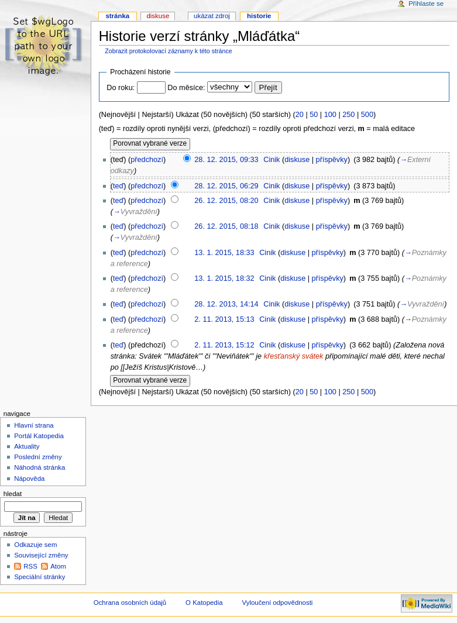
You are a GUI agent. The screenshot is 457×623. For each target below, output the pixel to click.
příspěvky (332, 160)
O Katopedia (204, 602)
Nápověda (29, 478)
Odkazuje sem (35, 544)
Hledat (13, 493)
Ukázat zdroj (212, 15)
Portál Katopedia (39, 435)
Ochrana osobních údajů (130, 602)
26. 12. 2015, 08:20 (226, 201)
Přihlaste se (426, 3)
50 (314, 115)
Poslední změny (38, 456)
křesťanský (282, 356)
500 (367, 115)
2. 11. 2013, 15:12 (224, 345)
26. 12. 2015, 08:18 (226, 226)
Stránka (117, 15)
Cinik (271, 160)
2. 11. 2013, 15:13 (224, 319)
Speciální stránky (39, 576)
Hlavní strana (33, 425)
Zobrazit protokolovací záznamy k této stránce (168, 50)
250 (348, 115)
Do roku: (120, 88)
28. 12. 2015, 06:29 (226, 186)
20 (299, 115)
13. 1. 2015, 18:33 (224, 253)
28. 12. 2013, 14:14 (226, 304)
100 (330, 115)
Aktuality (26, 446)
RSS (30, 566)
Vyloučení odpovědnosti (277, 602)
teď (118, 186)
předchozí (146, 160)
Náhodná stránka (39, 467)
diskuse (297, 160)
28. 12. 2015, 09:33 (226, 160)
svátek (313, 356)
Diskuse (157, 15)
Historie (259, 15)
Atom (58, 566)
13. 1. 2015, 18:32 (224, 278)
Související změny (41, 555)
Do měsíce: (186, 88)
